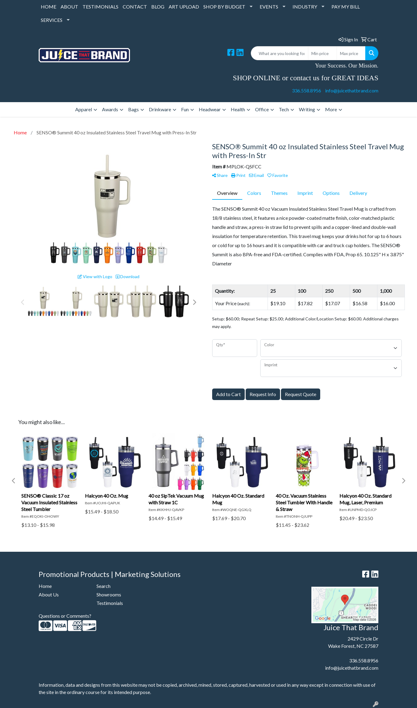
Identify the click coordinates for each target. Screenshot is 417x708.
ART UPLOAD (184, 6)
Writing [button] (307, 109)
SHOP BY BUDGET (224, 6)
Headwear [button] (210, 109)
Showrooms (108, 594)
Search (103, 586)
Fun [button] (185, 109)
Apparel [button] (83, 109)
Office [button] (262, 109)
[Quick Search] (279, 53)
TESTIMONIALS (100, 6)
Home (45, 586)
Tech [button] (284, 109)
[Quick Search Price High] (351, 53)
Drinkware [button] (160, 109)
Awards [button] (110, 109)
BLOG (157, 6)
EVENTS (269, 6)
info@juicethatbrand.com (351, 90)
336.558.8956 (306, 90)
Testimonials (109, 603)
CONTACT (135, 6)
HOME (48, 6)
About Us (49, 594)
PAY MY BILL (345, 6)
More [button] (331, 109)
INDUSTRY (305, 6)
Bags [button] (133, 109)
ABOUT (69, 6)
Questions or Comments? (65, 616)
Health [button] (238, 109)
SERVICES (51, 20)
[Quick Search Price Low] (322, 53)
